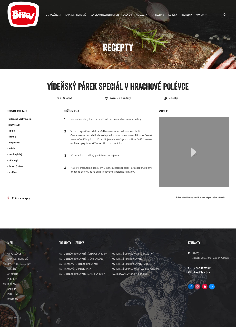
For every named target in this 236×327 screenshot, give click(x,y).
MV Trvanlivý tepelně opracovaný (78, 264)
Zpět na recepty (20, 198)
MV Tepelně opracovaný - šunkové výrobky (83, 254)
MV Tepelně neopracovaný (127, 259)
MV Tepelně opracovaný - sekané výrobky (82, 274)
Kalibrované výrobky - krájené (129, 274)
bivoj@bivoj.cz (201, 272)
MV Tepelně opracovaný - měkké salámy (81, 259)
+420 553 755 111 (201, 268)
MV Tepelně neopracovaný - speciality (133, 264)
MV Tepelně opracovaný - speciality (132, 254)
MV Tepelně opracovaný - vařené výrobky (135, 269)
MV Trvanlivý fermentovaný (75, 269)
